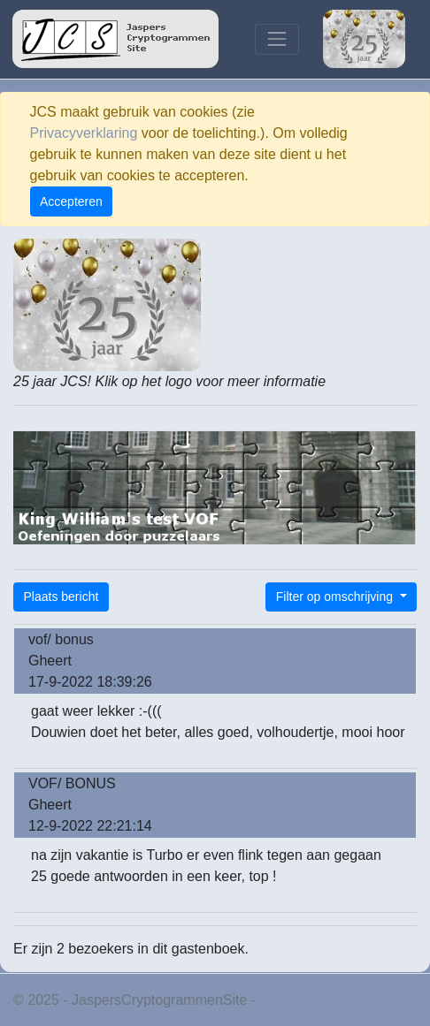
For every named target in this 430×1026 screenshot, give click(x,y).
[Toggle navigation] (276, 39)
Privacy (283, 999)
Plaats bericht (61, 596)
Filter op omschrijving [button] (336, 596)
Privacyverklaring (84, 133)
